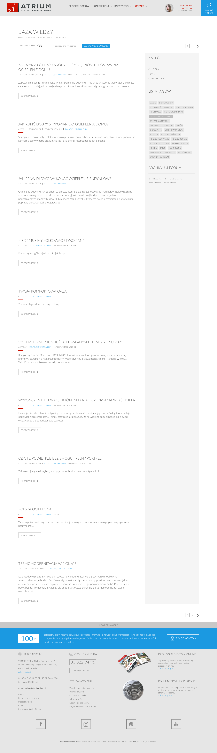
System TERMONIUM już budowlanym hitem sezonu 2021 (70, 342)
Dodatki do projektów (79, 703)
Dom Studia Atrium (156, 179)
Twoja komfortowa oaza (42, 291)
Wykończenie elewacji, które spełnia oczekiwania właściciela (76, 400)
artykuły (41, 38)
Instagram (86, 724)
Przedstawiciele (25, 702)
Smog (56, 514)
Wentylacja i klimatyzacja (162, 152)
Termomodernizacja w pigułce (47, 564)
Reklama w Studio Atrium (29, 709)
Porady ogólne (100, 75)
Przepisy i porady (180, 143)
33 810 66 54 (28, 678)
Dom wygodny (166, 103)
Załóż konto (185, 638)
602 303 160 (187, 8)
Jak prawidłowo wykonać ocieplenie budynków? (64, 179)
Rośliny (153, 148)
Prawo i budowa (155, 182)
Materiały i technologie (79, 75)
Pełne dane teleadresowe (29, 698)
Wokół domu (184, 152)
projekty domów (26, 38)
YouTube (176, 724)
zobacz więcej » (165, 695)
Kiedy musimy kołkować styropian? (51, 240)
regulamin (91, 688)
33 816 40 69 (41, 678)
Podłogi (154, 134)
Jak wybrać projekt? (159, 121)
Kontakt (139, 8)
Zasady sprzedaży (77, 688)
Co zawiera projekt (77, 695)
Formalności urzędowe (161, 107)
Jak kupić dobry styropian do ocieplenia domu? (63, 124)
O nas (21, 706)
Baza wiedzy (121, 8)
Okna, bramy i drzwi (174, 130)
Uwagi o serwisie (169, 182)
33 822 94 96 (185, 6)
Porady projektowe (159, 143)
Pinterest (131, 724)
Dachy (153, 103)
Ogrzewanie (156, 130)
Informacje (155, 112)
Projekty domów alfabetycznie (82, 707)
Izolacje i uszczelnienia (55, 75)
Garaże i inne (101, 8)
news (49, 38)
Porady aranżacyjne (170, 134)
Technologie (35, 75)
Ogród (179, 125)
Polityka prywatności (78, 692)
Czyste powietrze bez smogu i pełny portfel (59, 458)
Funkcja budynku (184, 107)
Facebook (41, 724)
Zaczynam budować (159, 157)
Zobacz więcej (28, 96)
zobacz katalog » (165, 669)
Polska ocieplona (35, 509)
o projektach (60, 38)
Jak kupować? (75, 699)
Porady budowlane (53, 129)
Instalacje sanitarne (173, 112)
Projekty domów (79, 8)
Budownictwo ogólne (173, 179)
